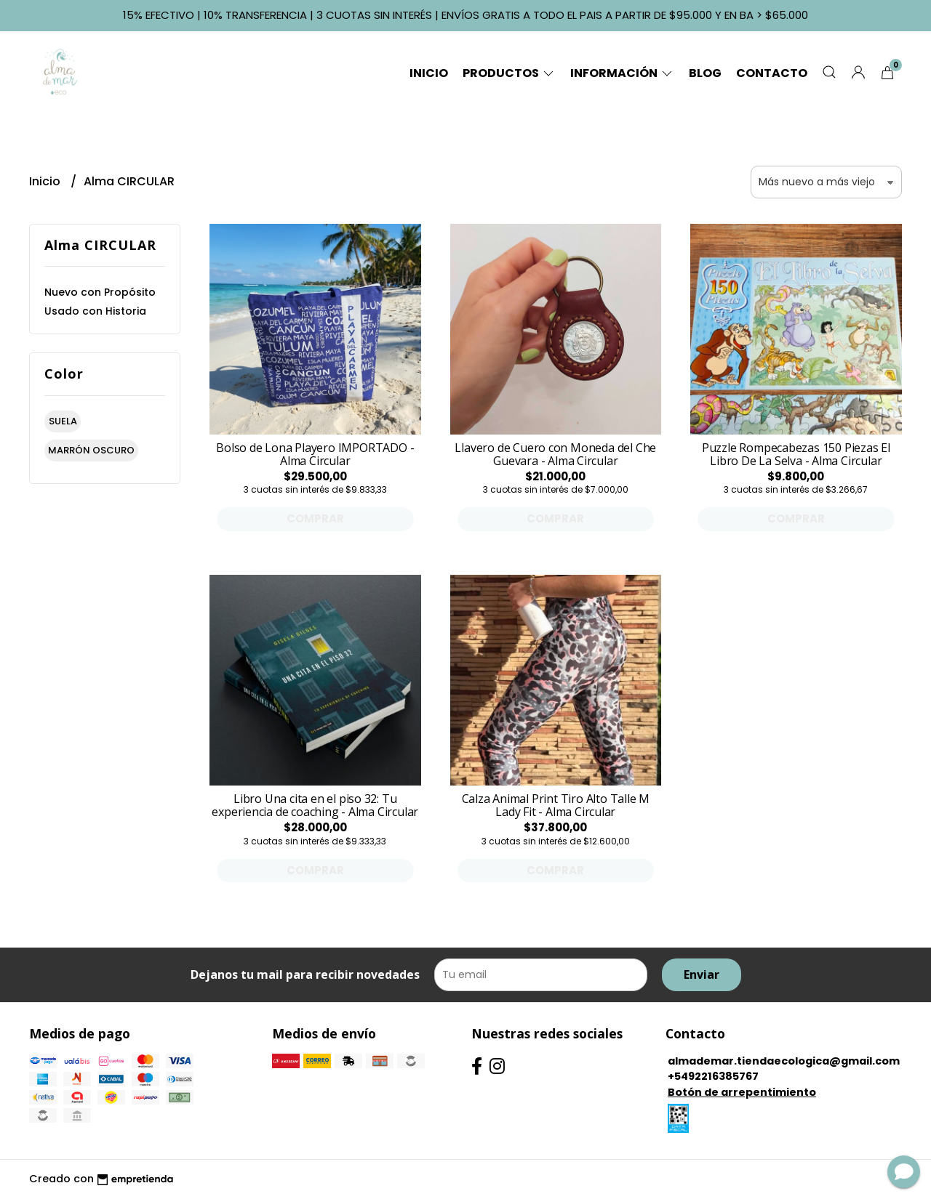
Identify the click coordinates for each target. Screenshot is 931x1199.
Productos (509, 73)
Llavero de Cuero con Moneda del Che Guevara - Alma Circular (555, 454)
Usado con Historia (95, 311)
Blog (705, 73)
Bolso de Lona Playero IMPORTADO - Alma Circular (315, 454)
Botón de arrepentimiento (742, 1092)
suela (63, 421)
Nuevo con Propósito (100, 292)
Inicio (428, 73)
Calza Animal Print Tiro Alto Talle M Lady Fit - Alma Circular (556, 805)
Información (622, 73)
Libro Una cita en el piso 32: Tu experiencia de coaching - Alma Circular (315, 805)
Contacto (771, 73)
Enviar (701, 974)
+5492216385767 (713, 1076)
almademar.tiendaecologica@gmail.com (784, 1061)
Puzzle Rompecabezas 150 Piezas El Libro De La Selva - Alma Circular (796, 454)
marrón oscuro (91, 450)
